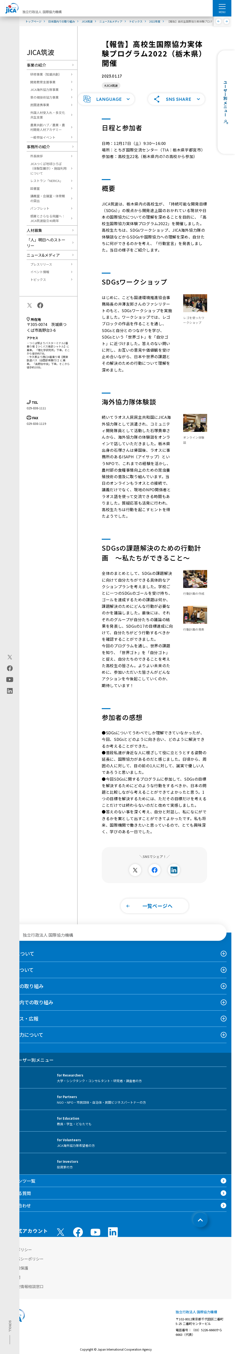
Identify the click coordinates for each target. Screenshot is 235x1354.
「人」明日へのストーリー (46, 242)
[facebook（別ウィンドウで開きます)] (9, 668)
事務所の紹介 (38, 147)
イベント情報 (39, 271)
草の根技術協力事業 (44, 97)
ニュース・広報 (22, 1024)
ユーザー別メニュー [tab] (29, 1066)
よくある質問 (18, 1199)
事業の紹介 (36, 65)
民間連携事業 (39, 105)
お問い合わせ (18, 1212)
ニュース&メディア (43, 255)
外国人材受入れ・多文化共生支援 (47, 115)
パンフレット (39, 208)
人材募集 (34, 230)
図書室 (35, 188)
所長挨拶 (36, 156)
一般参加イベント (42, 137)
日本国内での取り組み (29, 1008)
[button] (106, 105)
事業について (19, 976)
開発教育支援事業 (42, 82)
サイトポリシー (18, 1256)
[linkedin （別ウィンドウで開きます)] (113, 1238)
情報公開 (12, 1283)
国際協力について (24, 1041)
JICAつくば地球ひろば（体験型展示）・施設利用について (48, 168)
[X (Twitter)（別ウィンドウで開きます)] (9, 657)
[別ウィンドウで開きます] (135, 876)
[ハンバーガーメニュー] (222, 6)
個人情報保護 (16, 1274)
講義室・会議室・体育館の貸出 (47, 198)
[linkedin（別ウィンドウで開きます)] (9, 691)
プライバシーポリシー (24, 1265)
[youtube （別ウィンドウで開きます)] (95, 1238)
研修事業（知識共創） (46, 74)
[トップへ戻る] (200, 1226)
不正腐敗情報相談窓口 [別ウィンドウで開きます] (24, 1293)
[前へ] (219, 21)
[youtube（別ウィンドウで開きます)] (9, 679)
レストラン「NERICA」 (46, 180)
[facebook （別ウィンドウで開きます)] (78, 1238)
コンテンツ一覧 (20, 1187)
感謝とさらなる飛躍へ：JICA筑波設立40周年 (47, 218)
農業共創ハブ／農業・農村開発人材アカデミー (47, 127)
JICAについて (19, 959)
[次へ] (227, 21)
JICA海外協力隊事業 (44, 89)
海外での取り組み (24, 992)
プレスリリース (41, 264)
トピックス (38, 279)
